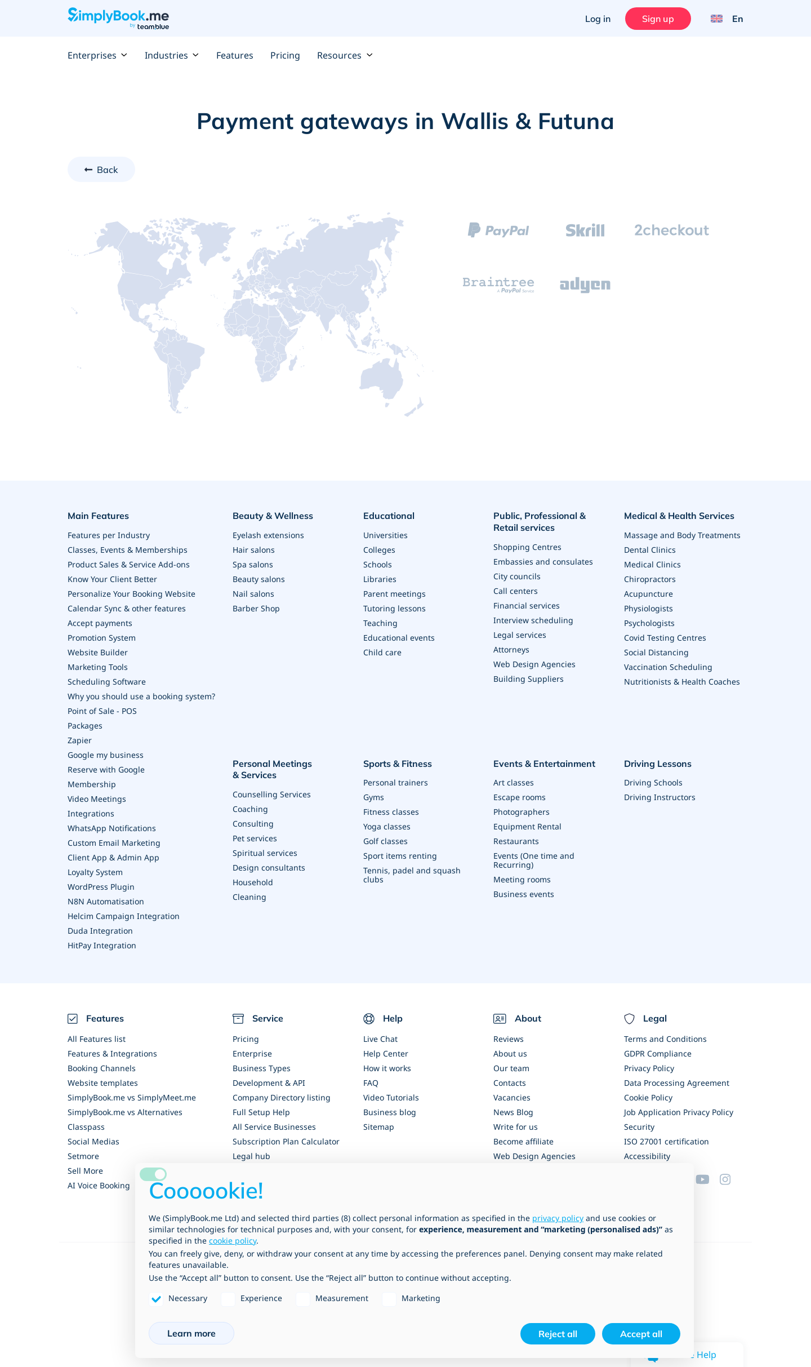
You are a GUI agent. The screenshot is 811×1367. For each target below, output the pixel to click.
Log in (598, 18)
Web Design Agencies (534, 664)
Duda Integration (100, 930)
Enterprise (252, 1053)
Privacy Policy (649, 1068)
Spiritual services (265, 852)
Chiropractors (650, 579)
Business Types (262, 1068)
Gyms (373, 797)
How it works (387, 1068)
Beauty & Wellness (273, 515)
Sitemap (378, 1126)
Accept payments (100, 623)
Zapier (80, 740)
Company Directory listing (282, 1097)
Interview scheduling (533, 620)
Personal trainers (395, 782)
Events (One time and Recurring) (533, 860)
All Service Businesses (274, 1126)
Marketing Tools (98, 667)
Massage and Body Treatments (682, 535)
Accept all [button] (641, 1333)
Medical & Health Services (679, 515)
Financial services (526, 605)
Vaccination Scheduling (668, 667)
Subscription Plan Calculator (286, 1141)
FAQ (370, 1082)
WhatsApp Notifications (112, 828)
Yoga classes (387, 826)
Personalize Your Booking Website (131, 593)
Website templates (103, 1082)
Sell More (85, 1170)
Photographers (521, 811)
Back (107, 169)
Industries (172, 55)
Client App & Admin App (113, 857)
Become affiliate (523, 1141)
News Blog (513, 1112)
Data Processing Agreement (676, 1082)
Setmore (83, 1156)
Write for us (515, 1126)
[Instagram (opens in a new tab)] (731, 1179)
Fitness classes (391, 811)
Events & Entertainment (544, 763)
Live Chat (380, 1038)
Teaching (380, 623)
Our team (511, 1068)
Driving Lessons (658, 763)
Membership (92, 784)
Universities (385, 535)
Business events (523, 894)
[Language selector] (722, 18)
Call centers (515, 590)
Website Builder (98, 652)
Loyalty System (95, 872)
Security (639, 1126)
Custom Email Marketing (114, 842)
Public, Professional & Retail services (539, 521)
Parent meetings (394, 593)
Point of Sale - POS (102, 710)
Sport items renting (400, 855)
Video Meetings (97, 798)
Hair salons (254, 549)
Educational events (399, 637)
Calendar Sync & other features (127, 608)
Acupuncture (648, 593)
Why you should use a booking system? (141, 696)
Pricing (285, 55)
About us (510, 1053)
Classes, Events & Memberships (128, 549)
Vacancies (512, 1097)
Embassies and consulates (543, 561)
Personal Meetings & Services (272, 769)
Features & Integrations (112, 1053)
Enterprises (98, 55)
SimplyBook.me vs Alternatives (125, 1112)
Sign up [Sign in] (658, 18)
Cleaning (249, 896)
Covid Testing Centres (665, 637)
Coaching (250, 809)
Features (234, 55)
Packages (85, 725)
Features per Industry (109, 535)
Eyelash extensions (268, 535)
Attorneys (511, 649)
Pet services (255, 838)
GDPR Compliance (658, 1053)
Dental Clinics (650, 549)
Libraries (379, 579)
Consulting (253, 823)
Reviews (508, 1038)
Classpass (86, 1126)
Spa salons (253, 564)
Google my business (106, 754)
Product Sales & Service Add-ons (129, 564)
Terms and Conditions (665, 1038)
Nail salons (253, 593)
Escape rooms (519, 797)
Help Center (385, 1053)
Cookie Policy (648, 1097)
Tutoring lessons (394, 608)
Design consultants (269, 867)
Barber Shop (256, 608)
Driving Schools (653, 782)
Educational (389, 515)
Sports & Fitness (397, 763)
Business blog (389, 1112)
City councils (517, 576)
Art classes (513, 782)
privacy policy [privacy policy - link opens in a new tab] (557, 1218)
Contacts (509, 1082)
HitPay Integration (102, 945)
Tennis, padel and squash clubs (412, 875)
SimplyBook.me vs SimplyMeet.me (132, 1097)
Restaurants (516, 841)
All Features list (97, 1038)
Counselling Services (272, 794)
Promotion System (102, 637)
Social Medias (93, 1141)
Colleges (379, 549)
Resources (345, 55)
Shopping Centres (527, 547)
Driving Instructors (660, 797)
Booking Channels (102, 1068)
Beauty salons (259, 579)
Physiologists (648, 608)
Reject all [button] (557, 1333)
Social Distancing (656, 652)
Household (253, 882)
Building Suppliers (528, 678)
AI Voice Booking (99, 1185)
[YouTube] (707, 1179)
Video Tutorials (391, 1097)
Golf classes (385, 841)
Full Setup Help (261, 1112)
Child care (382, 652)
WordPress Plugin (101, 886)
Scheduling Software (107, 681)
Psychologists (649, 623)
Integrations (91, 813)
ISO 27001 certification (666, 1141)
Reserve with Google (106, 769)
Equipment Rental (527, 826)
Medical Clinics (652, 564)
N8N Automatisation (106, 901)
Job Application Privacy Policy (678, 1112)
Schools (377, 564)
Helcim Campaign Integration (124, 916)
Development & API (269, 1082)
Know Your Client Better (112, 579)
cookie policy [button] (232, 1240)
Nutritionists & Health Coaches (682, 681)
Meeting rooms (522, 879)
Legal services (519, 634)
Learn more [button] (191, 1333)
